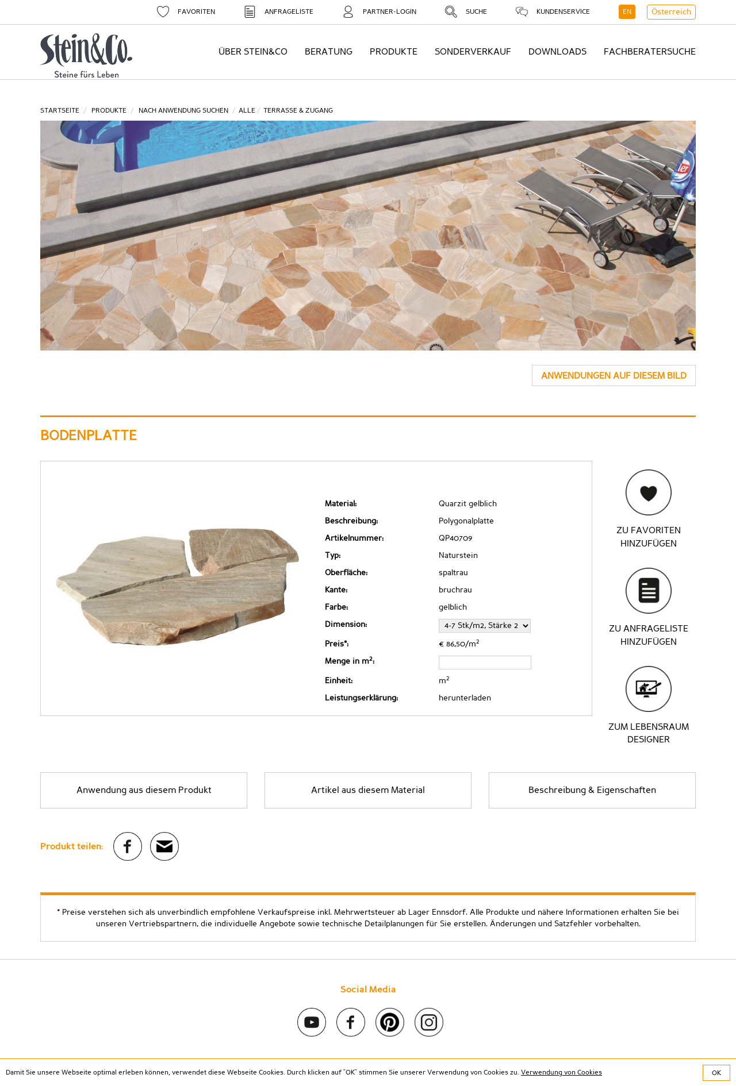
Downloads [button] (557, 51)
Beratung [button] (328, 51)
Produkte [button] (393, 51)
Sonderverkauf (473, 51)
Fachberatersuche (650, 51)
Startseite (59, 110)
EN (627, 11)
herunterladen (465, 698)
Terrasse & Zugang (298, 110)
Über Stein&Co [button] (253, 51)
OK (716, 1072)
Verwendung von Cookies (561, 1072)
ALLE (247, 110)
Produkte (108, 110)
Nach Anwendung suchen (183, 110)
